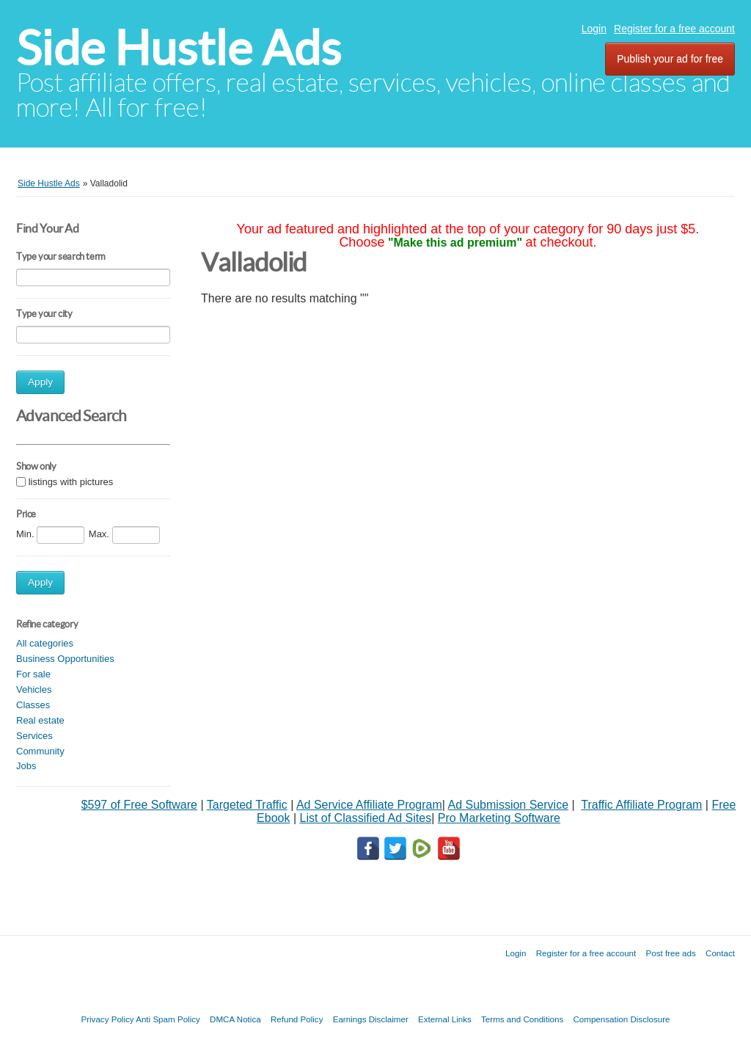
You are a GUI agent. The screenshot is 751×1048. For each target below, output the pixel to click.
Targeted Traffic (247, 804)
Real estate (40, 720)
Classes (33, 704)
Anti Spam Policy (168, 1019)
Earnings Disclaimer (371, 1019)
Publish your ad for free (670, 59)
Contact (720, 953)
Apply (40, 381)
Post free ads (670, 953)
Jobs (26, 765)
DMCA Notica (235, 1019)
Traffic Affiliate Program (641, 804)
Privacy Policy (107, 1019)
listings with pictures (71, 481)
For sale (33, 674)
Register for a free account (674, 28)
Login (594, 28)
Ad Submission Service (508, 804)
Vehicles (33, 689)
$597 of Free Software (139, 804)
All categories (44, 643)
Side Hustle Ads (178, 48)
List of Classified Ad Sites (365, 818)
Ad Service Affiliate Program (369, 804)
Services (34, 735)
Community (40, 751)
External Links (445, 1019)
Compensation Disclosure (621, 1019)
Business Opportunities (65, 658)
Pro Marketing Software (499, 818)
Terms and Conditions (522, 1019)
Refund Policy (297, 1019)
